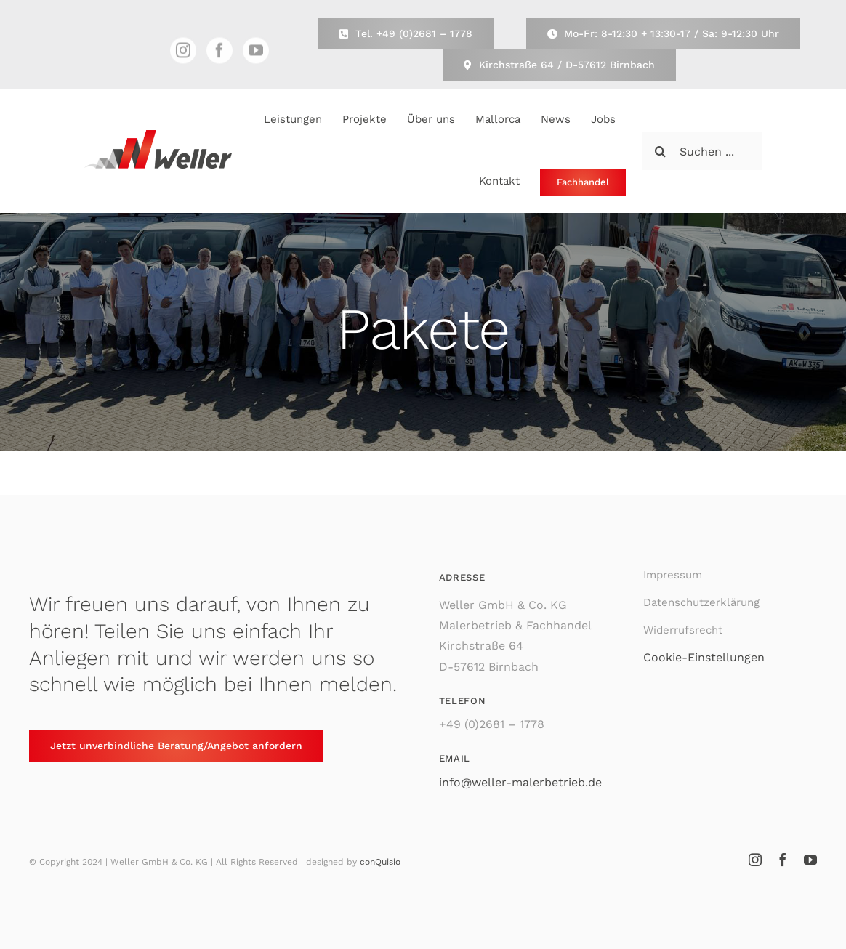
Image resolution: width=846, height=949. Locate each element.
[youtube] (255, 53)
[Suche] (661, 151)
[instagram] (183, 53)
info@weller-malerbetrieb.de (520, 782)
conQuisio (380, 862)
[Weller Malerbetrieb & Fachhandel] (158, 135)
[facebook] (219, 53)
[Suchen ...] (702, 151)
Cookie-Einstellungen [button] (704, 657)
